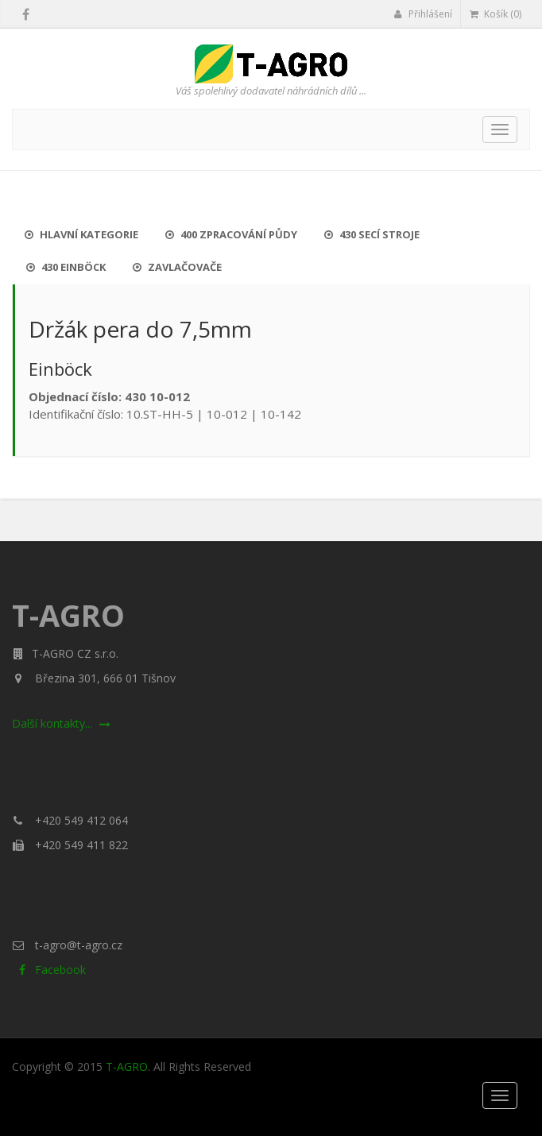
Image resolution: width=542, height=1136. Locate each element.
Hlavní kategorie (81, 234)
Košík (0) (495, 14)
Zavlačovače (177, 267)
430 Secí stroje (372, 234)
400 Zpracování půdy (231, 234)
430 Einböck (66, 267)
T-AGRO (127, 1066)
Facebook (49, 969)
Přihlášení (423, 14)
